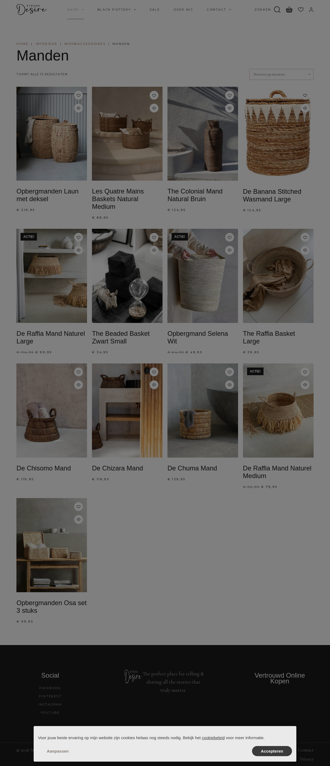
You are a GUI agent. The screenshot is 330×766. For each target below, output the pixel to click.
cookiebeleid (213, 737)
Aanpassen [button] (58, 751)
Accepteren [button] (272, 751)
